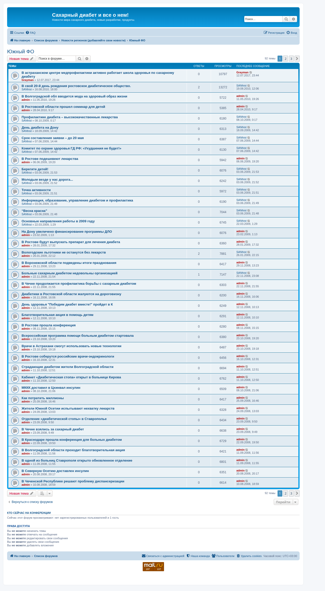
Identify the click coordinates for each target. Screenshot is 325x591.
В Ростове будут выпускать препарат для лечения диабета (71, 242)
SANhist (27, 89)
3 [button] (291, 58)
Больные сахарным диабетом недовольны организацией (70, 273)
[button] (297, 59)
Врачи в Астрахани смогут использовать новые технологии (71, 346)
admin (26, 99)
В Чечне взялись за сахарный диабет (53, 429)
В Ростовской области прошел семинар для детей (63, 107)
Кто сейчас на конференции (29, 512)
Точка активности (36, 190)
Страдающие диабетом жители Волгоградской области (67, 367)
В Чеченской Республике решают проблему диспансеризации (73, 481)
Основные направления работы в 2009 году (58, 221)
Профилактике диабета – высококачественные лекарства (70, 117)
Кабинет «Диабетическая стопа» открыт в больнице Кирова (71, 377)
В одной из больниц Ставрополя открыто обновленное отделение (77, 460)
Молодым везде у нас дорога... (47, 179)
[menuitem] (30, 33)
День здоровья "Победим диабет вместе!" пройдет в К (67, 304)
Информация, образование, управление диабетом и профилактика (77, 200)
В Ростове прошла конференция (49, 325)
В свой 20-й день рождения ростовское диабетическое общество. (76, 86)
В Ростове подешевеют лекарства (50, 159)
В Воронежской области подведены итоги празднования (69, 263)
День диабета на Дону (40, 127)
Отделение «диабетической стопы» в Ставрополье (64, 419)
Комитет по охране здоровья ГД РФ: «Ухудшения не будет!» (71, 148)
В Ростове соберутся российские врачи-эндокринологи (68, 356)
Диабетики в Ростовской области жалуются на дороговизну (71, 294)
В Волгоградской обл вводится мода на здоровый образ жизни (74, 96)
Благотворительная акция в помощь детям (57, 315)
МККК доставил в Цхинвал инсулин (51, 388)
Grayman (28, 79)
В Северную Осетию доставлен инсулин (55, 471)
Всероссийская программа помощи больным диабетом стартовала (78, 335)
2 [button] (285, 58)
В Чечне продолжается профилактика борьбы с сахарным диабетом (79, 283)
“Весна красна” (34, 211)
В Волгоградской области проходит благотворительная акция (73, 450)
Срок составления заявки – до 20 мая (53, 138)
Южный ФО (20, 51)
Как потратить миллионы (43, 398)
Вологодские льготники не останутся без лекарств (64, 252)
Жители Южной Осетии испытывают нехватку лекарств (68, 408)
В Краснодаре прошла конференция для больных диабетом (72, 440)
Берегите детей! (35, 169)
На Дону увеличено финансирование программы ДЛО (67, 231)
